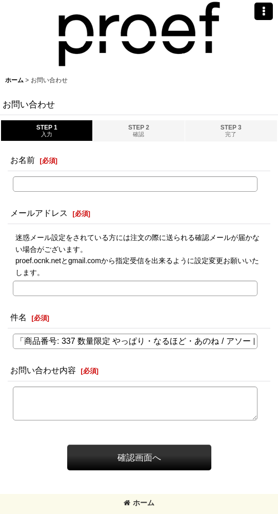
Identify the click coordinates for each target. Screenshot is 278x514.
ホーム (139, 503)
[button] (263, 11)
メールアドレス (39, 212)
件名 (18, 317)
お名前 (22, 159)
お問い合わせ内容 (43, 370)
